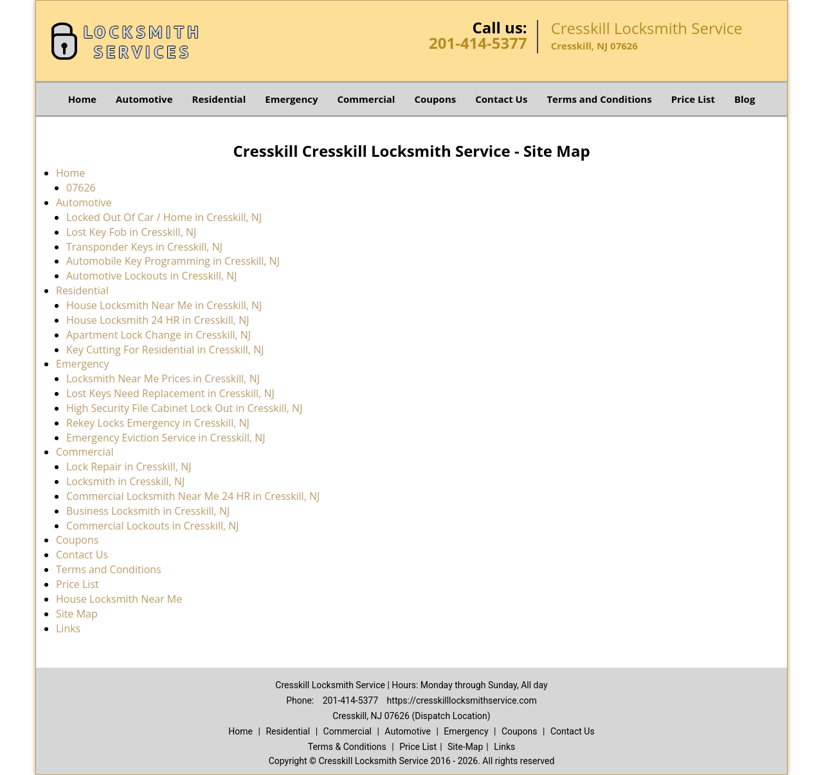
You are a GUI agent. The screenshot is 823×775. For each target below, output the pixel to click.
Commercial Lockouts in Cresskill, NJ (152, 526)
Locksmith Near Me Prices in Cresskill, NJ (163, 378)
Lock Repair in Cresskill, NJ (129, 466)
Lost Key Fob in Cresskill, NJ (131, 232)
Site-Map (465, 747)
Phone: (301, 700)
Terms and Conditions (599, 99)
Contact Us (501, 99)
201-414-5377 (478, 42)
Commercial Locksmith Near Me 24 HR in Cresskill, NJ (193, 496)
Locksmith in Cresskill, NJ (125, 481)
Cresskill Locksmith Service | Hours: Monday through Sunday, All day (411, 685)
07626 (81, 188)
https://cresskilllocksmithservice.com (462, 700)
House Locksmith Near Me (119, 599)
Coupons (435, 99)
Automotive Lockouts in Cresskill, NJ (151, 276)
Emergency (291, 99)
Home (82, 99)
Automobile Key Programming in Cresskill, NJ (173, 261)
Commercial (366, 99)
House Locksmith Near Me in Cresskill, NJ (164, 305)
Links (68, 628)
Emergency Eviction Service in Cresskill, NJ (166, 438)
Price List (693, 99)
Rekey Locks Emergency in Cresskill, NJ (157, 423)
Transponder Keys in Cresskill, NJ (144, 247)
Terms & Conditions (347, 747)
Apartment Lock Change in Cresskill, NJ (158, 335)
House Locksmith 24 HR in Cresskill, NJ (157, 320)
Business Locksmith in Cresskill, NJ (148, 511)
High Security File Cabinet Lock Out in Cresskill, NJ (184, 408)
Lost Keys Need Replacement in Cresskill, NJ (170, 393)
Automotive (144, 99)
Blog (744, 99)
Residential (219, 99)
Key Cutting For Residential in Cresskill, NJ (165, 350)
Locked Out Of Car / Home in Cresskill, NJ (164, 217)
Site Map (77, 614)
